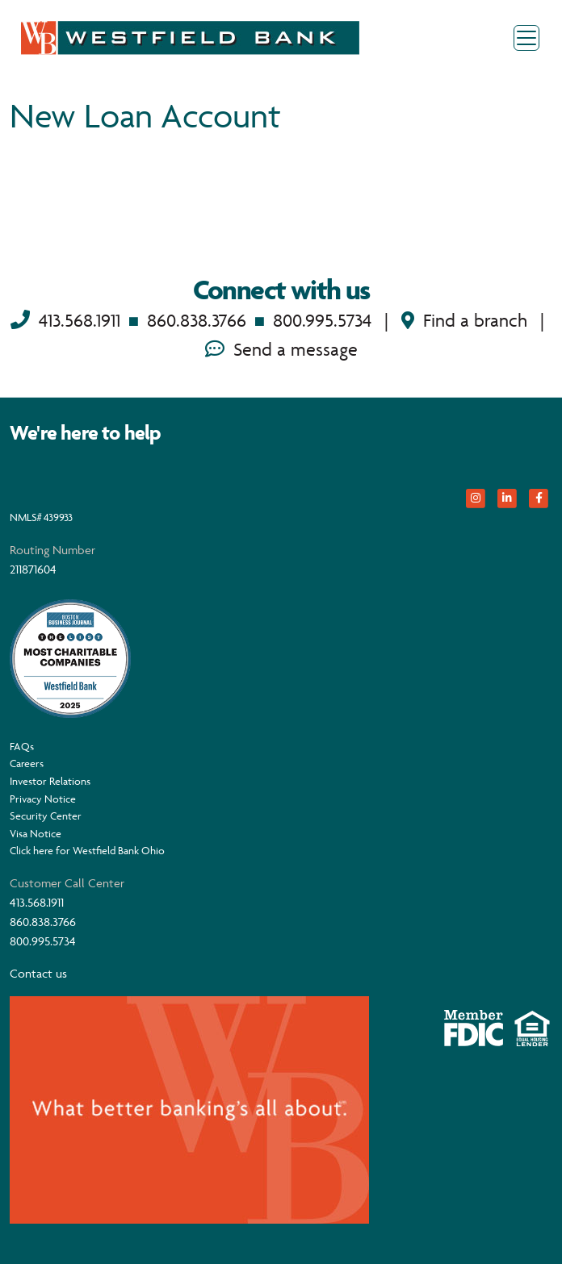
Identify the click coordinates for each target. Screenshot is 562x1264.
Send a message (281, 350)
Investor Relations (50, 780)
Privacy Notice (43, 798)
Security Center (46, 815)
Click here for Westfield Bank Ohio (87, 850)
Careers (27, 763)
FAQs (22, 746)
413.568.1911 (79, 321)
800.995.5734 (322, 321)
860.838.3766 (196, 321)
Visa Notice (35, 833)
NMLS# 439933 (41, 517)
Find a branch (464, 321)
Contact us (38, 973)
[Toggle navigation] (526, 38)
